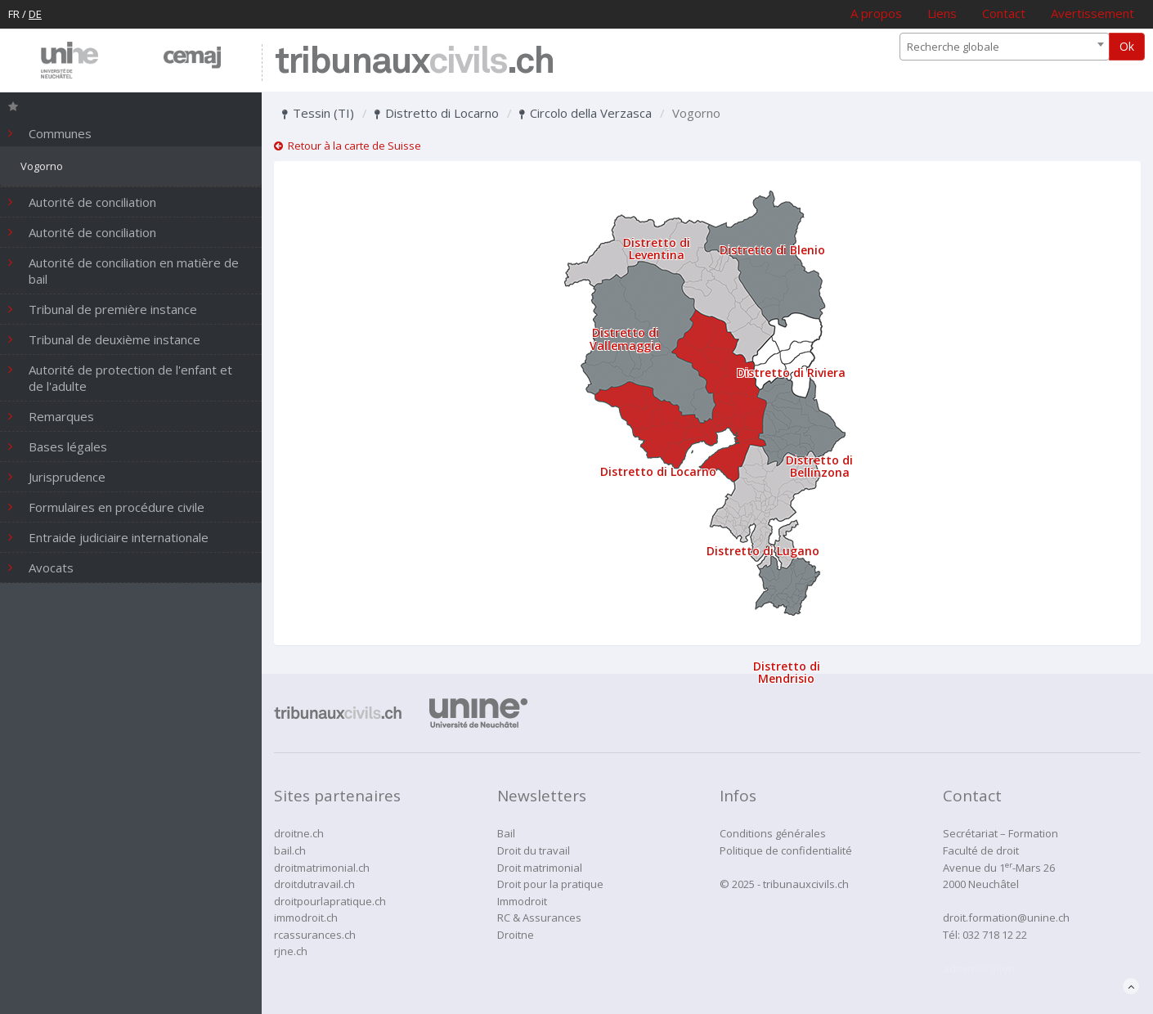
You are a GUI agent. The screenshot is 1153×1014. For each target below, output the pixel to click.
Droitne (515, 934)
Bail (506, 833)
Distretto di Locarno (437, 113)
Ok (1126, 46)
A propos (876, 13)
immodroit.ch (306, 917)
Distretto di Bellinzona (819, 466)
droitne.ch (299, 833)
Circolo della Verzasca (585, 113)
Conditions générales (773, 833)
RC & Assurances (539, 917)
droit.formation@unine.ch (1006, 917)
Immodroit (522, 901)
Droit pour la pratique (550, 884)
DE (35, 14)
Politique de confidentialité (786, 850)
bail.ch (290, 850)
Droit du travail (533, 850)
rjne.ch (290, 951)
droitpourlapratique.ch (330, 901)
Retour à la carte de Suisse (347, 145)
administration (979, 968)
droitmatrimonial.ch (322, 867)
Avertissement (1092, 13)
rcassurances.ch (315, 934)
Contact (1003, 13)
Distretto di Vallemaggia (626, 338)
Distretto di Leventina (656, 248)
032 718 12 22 (994, 934)
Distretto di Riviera (791, 372)
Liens (942, 13)
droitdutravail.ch (314, 884)
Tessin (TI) (318, 113)
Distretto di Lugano (763, 551)
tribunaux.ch (414, 62)
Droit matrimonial (539, 867)
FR (14, 14)
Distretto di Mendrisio (786, 672)
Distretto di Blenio (772, 250)
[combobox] (1005, 47)
